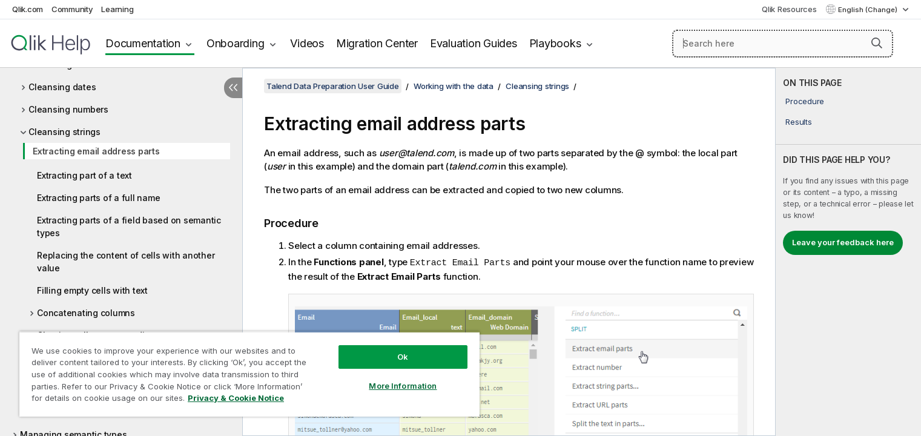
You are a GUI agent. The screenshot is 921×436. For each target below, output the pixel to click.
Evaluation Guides (473, 43)
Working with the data (454, 86)
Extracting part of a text (84, 175)
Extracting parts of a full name (98, 198)
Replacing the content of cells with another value (125, 261)
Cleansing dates (62, 87)
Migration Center (377, 43)
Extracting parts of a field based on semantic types (129, 226)
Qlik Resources (789, 9)
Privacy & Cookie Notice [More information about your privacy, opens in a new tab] (236, 398)
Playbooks (555, 43)
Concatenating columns (86, 313)
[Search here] (782, 43)
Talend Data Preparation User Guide (332, 86)
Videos (307, 43)
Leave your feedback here (843, 242)
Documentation (142, 43)
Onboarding (235, 43)
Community (72, 9)
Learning (117, 9)
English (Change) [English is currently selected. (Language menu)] (868, 9)
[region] (249, 374)
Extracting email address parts (96, 151)
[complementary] (848, 252)
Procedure (804, 101)
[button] (877, 43)
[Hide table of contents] (233, 88)
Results (798, 122)
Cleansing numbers (68, 109)
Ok (402, 357)
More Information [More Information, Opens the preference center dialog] (403, 386)
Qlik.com (27, 9)
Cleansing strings (64, 132)
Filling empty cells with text (92, 290)
